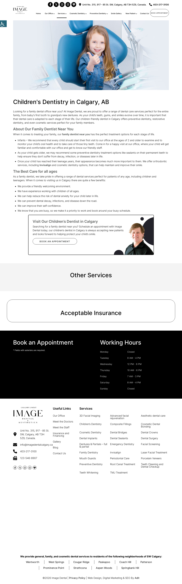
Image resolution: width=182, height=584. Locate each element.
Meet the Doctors (63, 421)
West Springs (56, 562)
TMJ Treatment (119, 472)
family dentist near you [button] (76, 134)
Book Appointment (159, 13)
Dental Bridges (118, 432)
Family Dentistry (88, 452)
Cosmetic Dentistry (77, 13)
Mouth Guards (87, 458)
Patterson (146, 562)
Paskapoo (104, 562)
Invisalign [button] (45, 165)
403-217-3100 (159, 4)
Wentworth (32, 562)
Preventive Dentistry (98, 13)
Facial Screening (150, 444)
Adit (137, 577)
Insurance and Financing (61, 434)
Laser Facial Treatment (154, 452)
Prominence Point (53, 567)
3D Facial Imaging (89, 415)
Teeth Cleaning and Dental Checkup (152, 465)
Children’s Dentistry (90, 424)
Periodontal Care (119, 458)
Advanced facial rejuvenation (119, 417)
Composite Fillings (120, 424)
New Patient (130, 13)
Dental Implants (88, 438)
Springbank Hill (130, 567)
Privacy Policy (77, 577)
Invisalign (115, 452)
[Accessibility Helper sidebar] (3, 23)
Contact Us (144, 13)
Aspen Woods (104, 567)
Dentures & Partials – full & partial (93, 445)
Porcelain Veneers (151, 458)
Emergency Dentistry (122, 444)
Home (38, 13)
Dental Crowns (149, 432)
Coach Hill (125, 562)
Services (61, 13)
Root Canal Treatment (122, 464)
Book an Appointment (55, 241)
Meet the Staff (61, 427)
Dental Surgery (149, 438)
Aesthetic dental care (153, 415)
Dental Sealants (119, 438)
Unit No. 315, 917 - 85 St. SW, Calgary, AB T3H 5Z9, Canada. (112, 4)
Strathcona (80, 567)
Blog (55, 447)
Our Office (49, 13)
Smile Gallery (116, 13)
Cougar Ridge (81, 562)
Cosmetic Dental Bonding (150, 425)
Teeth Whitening (88, 472)
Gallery (57, 441)
